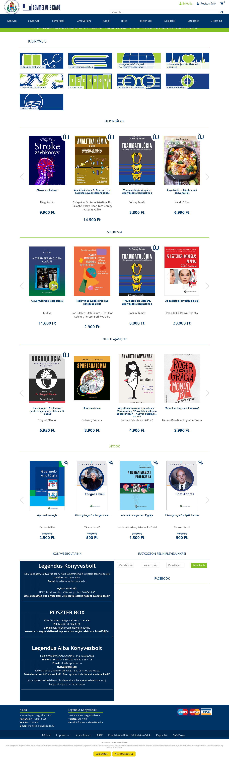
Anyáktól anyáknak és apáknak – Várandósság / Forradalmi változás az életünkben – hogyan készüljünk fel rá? (137, 426)
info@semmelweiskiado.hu (71, 594)
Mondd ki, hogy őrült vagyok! (182, 421)
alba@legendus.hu (71, 676)
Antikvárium (84, 28)
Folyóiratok (58, 28)
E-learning (216, 28)
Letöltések (193, 28)
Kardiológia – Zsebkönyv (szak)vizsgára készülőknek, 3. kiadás (47, 424)
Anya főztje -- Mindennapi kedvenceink (182, 205)
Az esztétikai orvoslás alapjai (182, 314)
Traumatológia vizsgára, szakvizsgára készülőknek (137, 205)
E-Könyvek (33, 28)
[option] (47, 186)
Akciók (106, 28)
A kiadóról (169, 28)
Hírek (124, 28)
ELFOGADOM (102, 753)
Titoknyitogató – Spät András (182, 528)
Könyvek (11, 28)
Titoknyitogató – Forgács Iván (92, 528)
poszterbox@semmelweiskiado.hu (71, 641)
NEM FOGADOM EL (124, 753)
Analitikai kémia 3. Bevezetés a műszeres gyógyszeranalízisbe (92, 205)
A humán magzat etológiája (137, 528)
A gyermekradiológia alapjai (47, 314)
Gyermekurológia (47, 528)
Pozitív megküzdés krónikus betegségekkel (92, 316)
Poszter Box (145, 28)
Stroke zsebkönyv (47, 203)
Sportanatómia (92, 421)
